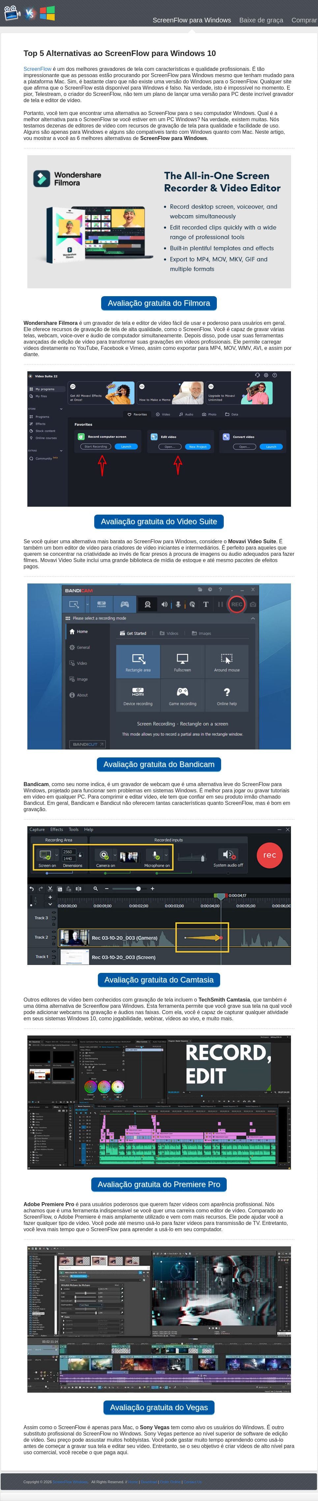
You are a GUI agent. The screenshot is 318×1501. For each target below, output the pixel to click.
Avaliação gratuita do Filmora (159, 302)
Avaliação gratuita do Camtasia (159, 979)
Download (149, 1482)
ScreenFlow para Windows (192, 21)
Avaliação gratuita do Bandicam (159, 764)
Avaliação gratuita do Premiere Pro (159, 1184)
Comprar (304, 21)
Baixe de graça (261, 21)
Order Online (170, 1482)
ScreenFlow (37, 69)
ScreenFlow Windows (70, 1482)
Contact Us (192, 1482)
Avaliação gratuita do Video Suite (159, 521)
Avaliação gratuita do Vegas (159, 1407)
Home (133, 1482)
